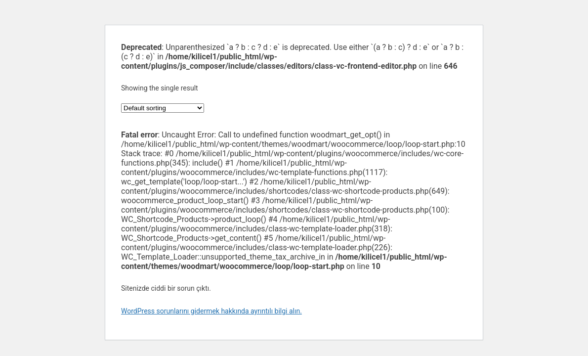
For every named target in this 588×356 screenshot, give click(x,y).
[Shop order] (162, 108)
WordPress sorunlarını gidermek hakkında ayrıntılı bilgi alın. (211, 311)
